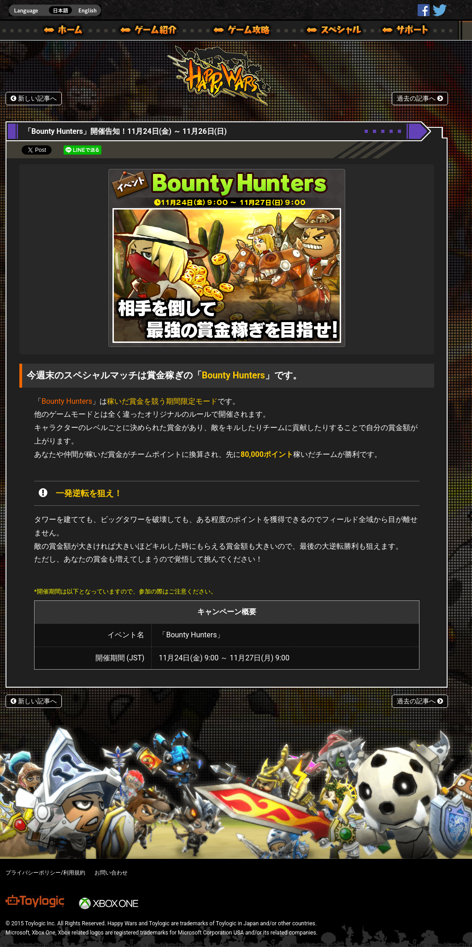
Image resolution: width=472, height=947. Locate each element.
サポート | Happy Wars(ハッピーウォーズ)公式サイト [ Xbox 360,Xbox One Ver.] (406, 31)
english (55, 10)
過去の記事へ (420, 98)
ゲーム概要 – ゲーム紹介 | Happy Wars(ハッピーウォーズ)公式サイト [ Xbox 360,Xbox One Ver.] (151, 31)
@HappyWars (439, 10)
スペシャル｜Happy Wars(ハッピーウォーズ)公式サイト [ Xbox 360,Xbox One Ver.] (321, 31)
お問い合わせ (111, 872)
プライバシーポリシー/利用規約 (45, 872)
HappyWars (423, 10)
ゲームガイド (236, 31)
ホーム (66, 31)
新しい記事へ (34, 98)
